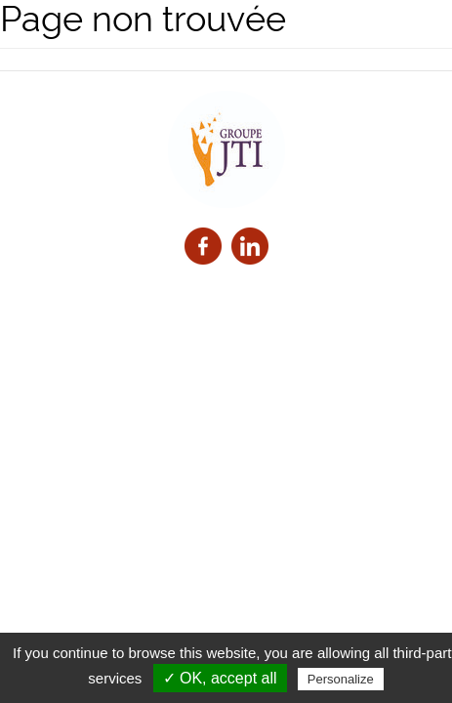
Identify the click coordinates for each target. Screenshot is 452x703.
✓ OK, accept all (220, 678)
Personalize (341, 679)
